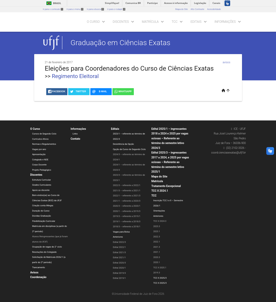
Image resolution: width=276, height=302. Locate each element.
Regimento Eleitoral (75, 76)
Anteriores (118, 237)
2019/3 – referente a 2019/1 (126, 216)
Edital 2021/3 (119, 252)
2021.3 (156, 247)
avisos (226, 62)
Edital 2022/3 (119, 242)
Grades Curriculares (41, 185)
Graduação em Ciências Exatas (120, 42)
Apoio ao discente (41, 190)
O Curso (93, 22)
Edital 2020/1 (119, 268)
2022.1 (156, 242)
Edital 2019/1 (119, 278)
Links (74, 134)
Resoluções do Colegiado (44, 252)
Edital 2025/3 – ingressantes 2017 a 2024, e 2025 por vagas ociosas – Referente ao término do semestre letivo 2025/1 (170, 162)
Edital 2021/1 (119, 257)
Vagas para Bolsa (121, 232)
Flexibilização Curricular (43, 221)
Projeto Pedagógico (41, 170)
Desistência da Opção (123, 144)
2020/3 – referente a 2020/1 (126, 206)
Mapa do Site (181, 9)
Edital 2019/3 (119, 273)
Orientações (159, 211)
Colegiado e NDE (40, 159)
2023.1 (156, 231)
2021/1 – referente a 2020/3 (126, 201)
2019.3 (156, 272)
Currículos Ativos (40, 139)
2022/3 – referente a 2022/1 (126, 185)
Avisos (34, 272)
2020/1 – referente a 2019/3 (126, 211)
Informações (225, 22)
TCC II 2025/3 (160, 278)
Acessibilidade (214, 9)
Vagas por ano (39, 149)
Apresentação (39, 154)
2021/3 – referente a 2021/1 (126, 190)
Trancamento (38, 267)
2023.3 (156, 226)
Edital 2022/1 (119, 247)
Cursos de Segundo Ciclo (44, 134)
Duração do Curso (41, 211)
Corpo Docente (39, 164)
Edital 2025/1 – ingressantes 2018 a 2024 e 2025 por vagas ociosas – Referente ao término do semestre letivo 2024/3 (169, 138)
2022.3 (156, 236)
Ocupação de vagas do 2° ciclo (47, 247)
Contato (75, 138)
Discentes (121, 22)
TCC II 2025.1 (159, 267)
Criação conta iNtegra (42, 205)
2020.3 (156, 257)
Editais (196, 22)
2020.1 (156, 262)
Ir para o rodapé (116, 9)
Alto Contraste (197, 9)
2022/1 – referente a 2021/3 (126, 195)
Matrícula (150, 22)
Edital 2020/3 (119, 263)
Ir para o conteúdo (53, 9)
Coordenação (38, 277)
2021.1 (156, 252)
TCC (175, 22)
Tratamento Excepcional (166, 186)
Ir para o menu (75, 9)
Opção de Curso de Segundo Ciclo (129, 149)
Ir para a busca (95, 9)
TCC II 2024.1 (159, 190)
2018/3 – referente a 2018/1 (126, 226)
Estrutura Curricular (41, 180)
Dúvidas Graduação (41, 216)
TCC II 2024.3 (159, 221)
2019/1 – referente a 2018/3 (126, 221)
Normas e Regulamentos (44, 144)
